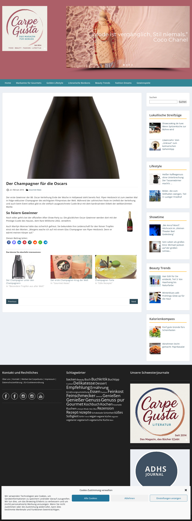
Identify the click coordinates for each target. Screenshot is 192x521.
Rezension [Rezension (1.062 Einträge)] (105, 408)
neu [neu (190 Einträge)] (91, 408)
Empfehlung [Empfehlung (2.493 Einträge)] (78, 387)
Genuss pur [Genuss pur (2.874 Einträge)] (112, 400)
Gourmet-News (35, 189)
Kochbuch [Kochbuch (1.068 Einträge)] (92, 404)
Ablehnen (129, 498)
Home (8, 82)
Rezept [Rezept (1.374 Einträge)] (72, 412)
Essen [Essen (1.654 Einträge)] (95, 391)
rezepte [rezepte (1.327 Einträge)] (85, 412)
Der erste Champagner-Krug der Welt (69, 280)
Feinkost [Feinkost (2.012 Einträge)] (116, 391)
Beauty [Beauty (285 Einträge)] (80, 379)
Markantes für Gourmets (28, 82)
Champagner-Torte (104, 280)
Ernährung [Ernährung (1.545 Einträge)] (99, 387)
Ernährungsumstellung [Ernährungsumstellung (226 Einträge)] (78, 392)
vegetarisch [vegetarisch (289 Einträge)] (83, 420)
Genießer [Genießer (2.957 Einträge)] (75, 400)
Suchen (153, 97)
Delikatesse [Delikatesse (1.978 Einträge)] (84, 383)
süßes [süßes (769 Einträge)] (118, 412)
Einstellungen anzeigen (168, 498)
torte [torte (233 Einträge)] (81, 416)
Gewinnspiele (143, 82)
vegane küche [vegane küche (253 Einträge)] (104, 416)
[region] (128, 39)
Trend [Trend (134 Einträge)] (86, 416)
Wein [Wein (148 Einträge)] (111, 420)
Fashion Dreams (123, 82)
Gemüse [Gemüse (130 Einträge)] (99, 396)
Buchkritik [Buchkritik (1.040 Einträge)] (99, 379)
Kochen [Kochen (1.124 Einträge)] (106, 404)
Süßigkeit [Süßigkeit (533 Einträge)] (72, 416)
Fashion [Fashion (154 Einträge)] (104, 392)
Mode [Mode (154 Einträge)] (86, 409)
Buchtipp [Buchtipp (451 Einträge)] (113, 379)
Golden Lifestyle (54, 82)
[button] (185, 490)
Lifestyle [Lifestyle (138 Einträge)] (80, 409)
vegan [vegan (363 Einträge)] (92, 416)
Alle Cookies (90, 498)
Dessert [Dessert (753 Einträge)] (101, 383)
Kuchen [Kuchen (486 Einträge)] (71, 408)
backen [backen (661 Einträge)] (71, 379)
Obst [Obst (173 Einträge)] (95, 409)
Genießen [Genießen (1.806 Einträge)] (111, 395)
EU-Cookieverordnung (34, 382)
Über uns (6, 379)
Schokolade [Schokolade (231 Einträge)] (97, 412)
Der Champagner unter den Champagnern (20, 282)
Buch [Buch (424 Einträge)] (87, 379)
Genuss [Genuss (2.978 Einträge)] (92, 400)
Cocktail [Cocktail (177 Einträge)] (69, 384)
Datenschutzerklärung (12, 382)
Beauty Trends (102, 82)
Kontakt (16, 379)
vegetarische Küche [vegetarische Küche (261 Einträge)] (99, 419)
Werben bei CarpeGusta (32, 379)
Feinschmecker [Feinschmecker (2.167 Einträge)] (80, 395)
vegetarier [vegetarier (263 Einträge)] (71, 419)
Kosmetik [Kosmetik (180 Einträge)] (117, 405)
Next (133, 301)
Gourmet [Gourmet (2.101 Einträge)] (74, 404)
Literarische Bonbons (79, 82)
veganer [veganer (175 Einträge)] (114, 416)
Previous (12, 301)
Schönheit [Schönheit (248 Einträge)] (109, 412)
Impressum (50, 379)
